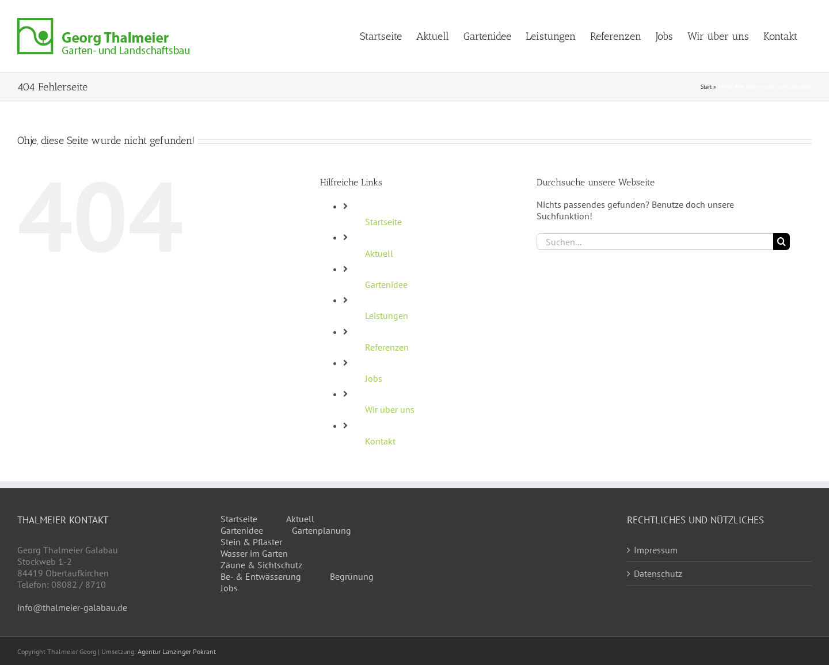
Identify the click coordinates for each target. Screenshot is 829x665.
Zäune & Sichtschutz (261, 565)
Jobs (373, 378)
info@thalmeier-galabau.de (72, 607)
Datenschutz (658, 573)
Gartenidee (386, 284)
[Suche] (781, 241)
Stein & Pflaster (251, 542)
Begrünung (352, 576)
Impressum (656, 550)
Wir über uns (389, 409)
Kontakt (380, 441)
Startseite (383, 221)
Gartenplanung (321, 530)
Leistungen (386, 315)
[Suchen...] (655, 241)
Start (706, 86)
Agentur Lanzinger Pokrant (177, 651)
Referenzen (387, 347)
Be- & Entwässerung (260, 576)
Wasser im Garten (254, 553)
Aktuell (379, 253)
